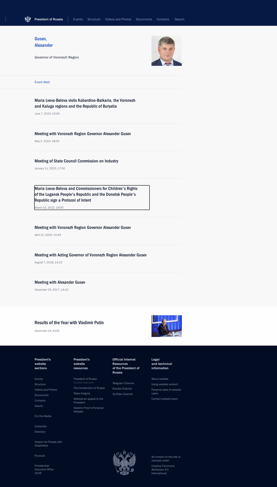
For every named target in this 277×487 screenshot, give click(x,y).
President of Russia (49, 6)
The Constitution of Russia (89, 388)
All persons (174, 19)
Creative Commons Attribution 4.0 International (162, 469)
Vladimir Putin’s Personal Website (88, 410)
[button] (7, 6)
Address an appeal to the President (88, 400)
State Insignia (82, 393)
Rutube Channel (122, 389)
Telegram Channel (123, 383)
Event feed (42, 82)
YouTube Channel (123, 394)
